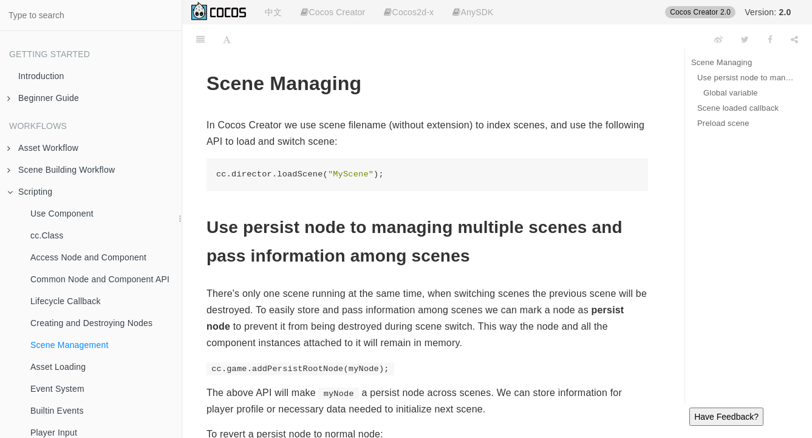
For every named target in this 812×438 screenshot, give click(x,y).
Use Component (62, 213)
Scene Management (69, 345)
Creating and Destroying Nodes (91, 323)
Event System (57, 389)
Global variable (730, 92)
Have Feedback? (726, 417)
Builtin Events (57, 410)
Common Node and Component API (99, 279)
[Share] (794, 39)
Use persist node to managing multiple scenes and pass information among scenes (745, 77)
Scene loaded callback (738, 108)
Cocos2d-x (409, 12)
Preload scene (723, 123)
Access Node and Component (88, 257)
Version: (768, 12)
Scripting (29, 191)
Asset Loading (58, 367)
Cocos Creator (333, 12)
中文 (273, 12)
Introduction (41, 76)
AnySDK (472, 12)
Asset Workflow (42, 148)
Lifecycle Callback (65, 301)
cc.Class (47, 235)
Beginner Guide (43, 98)
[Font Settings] (227, 39)
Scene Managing (721, 62)
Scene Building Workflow (61, 170)
